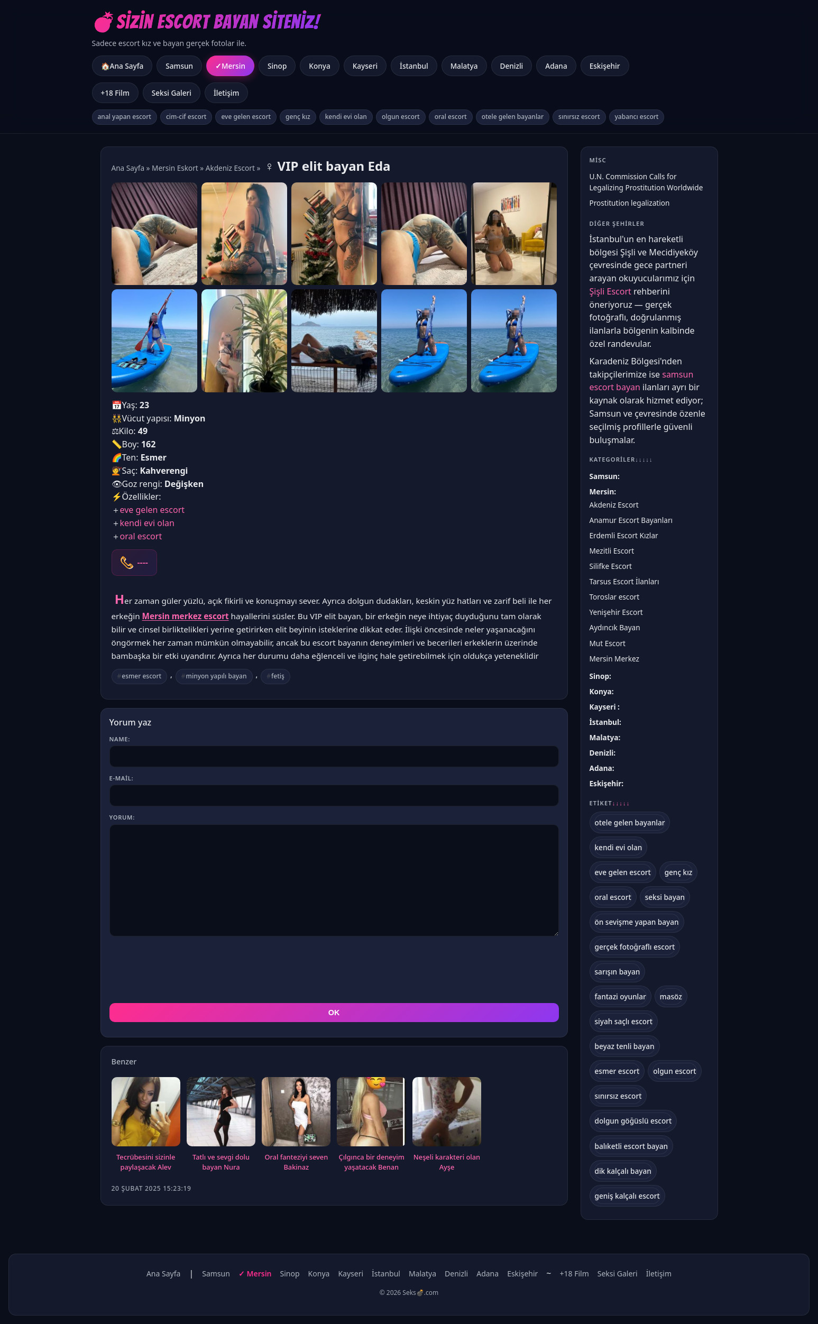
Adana (556, 66)
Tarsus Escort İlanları (624, 581)
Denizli (511, 66)
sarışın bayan (617, 972)
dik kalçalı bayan (623, 1171)
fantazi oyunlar (620, 996)
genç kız (298, 116)
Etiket (610, 803)
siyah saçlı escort (624, 1021)
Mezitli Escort (612, 551)
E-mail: (121, 778)
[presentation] (189, 969)
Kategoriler (621, 459)
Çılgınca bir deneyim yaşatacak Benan (372, 1162)
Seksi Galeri (171, 93)
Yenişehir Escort (616, 612)
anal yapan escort (124, 116)
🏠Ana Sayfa (122, 66)
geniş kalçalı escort (627, 1196)
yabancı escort (637, 116)
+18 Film (115, 93)
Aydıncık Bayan (615, 627)
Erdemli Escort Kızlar (624, 535)
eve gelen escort (246, 116)
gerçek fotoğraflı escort (635, 947)
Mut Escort (608, 643)
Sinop (277, 66)
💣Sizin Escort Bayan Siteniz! (206, 22)
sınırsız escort (579, 116)
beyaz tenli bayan (625, 1046)
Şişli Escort (610, 291)
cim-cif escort (186, 116)
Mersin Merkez (614, 659)
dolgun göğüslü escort (633, 1121)
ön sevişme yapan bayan (637, 922)
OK (334, 1012)
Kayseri (365, 66)
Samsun (179, 66)
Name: (119, 739)
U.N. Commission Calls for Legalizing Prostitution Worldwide (646, 181)
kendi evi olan (346, 116)
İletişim (226, 93)
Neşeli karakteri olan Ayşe (446, 1162)
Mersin (233, 66)
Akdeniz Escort (230, 168)
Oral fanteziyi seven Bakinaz (296, 1162)
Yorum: (122, 817)
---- (142, 562)
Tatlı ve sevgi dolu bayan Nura (221, 1162)
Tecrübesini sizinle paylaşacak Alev (145, 1162)
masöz (671, 996)
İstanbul (414, 66)
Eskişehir (605, 66)
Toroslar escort (615, 597)
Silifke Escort (611, 566)
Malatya (464, 66)
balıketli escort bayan (631, 1146)
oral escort (451, 116)
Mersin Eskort (175, 168)
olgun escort (401, 116)
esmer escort (141, 676)
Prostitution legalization (630, 203)
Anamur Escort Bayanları (631, 520)
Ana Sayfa (128, 168)
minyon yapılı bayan (216, 676)
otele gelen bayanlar (513, 116)
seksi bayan (665, 897)
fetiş (277, 676)
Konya (319, 66)
